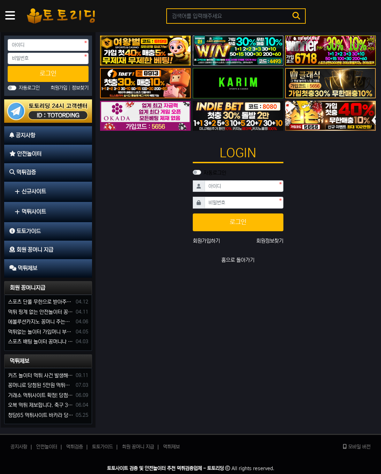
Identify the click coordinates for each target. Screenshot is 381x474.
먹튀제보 (19, 361)
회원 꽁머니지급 (27, 288)
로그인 (48, 73)
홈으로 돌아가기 (237, 260)
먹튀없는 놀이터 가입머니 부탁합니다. (40, 332)
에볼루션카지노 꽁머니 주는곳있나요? (40, 322)
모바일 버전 (357, 447)
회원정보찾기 (269, 241)
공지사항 (18, 447)
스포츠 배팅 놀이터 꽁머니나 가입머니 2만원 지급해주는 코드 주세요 (40, 342)
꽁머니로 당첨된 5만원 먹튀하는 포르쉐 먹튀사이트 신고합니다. (40, 385)
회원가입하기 (206, 241)
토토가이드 (102, 447)
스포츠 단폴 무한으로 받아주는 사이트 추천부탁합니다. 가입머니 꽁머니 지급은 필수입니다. (40, 302)
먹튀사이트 (30, 212)
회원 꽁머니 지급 (138, 447)
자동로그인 (215, 173)
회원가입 (60, 88)
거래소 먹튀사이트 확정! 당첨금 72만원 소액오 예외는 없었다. (40, 395)
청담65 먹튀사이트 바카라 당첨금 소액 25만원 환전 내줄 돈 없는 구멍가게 (40, 415)
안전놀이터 (46, 447)
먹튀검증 (74, 447)
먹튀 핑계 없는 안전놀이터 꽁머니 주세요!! (40, 312)
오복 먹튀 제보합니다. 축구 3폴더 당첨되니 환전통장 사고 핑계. (40, 405)
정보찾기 (80, 88)
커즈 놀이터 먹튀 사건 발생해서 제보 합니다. (40, 375)
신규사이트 (30, 191)
